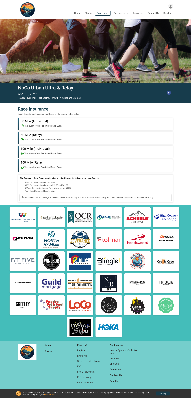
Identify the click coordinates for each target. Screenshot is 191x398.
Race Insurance (85, 382)
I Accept (163, 393)
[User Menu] (170, 6)
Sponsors (114, 363)
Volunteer (115, 358)
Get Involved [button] (120, 13)
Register (81, 350)
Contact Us (153, 13)
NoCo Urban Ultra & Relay (45, 88)
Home (77, 13)
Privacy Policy (49, 394)
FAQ (79, 366)
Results (167, 13)
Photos (88, 13)
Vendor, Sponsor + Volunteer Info (124, 351)
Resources (138, 13)
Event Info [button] (102, 13)
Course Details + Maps (88, 361)
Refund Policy (84, 377)
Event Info (82, 356)
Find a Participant (86, 371)
